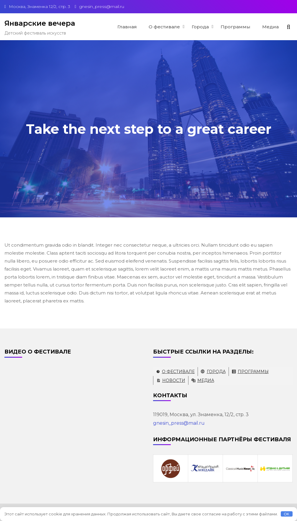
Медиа (270, 27)
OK (286, 514)
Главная (127, 27)
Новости (173, 380)
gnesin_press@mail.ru (179, 423)
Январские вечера (39, 23)
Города (200, 27)
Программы (235, 27)
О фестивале (164, 27)
